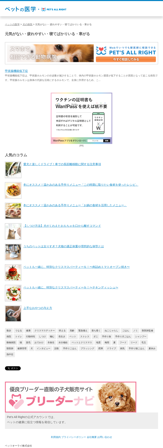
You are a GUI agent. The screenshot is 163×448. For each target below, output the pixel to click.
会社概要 (92, 437)
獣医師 (10, 348)
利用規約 (56, 437)
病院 (9, 336)
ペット (72, 336)
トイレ (18, 336)
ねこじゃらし (111, 330)
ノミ (135, 330)
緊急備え (82, 330)
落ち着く (96, 330)
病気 (122, 348)
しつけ (42, 336)
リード (134, 342)
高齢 (72, 330)
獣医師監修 (147, 330)
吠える (62, 330)
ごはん (125, 330)
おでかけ (39, 342)
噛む (52, 336)
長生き (62, 336)
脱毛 (28, 342)
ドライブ (111, 348)
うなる (18, 330)
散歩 (9, 330)
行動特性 (30, 336)
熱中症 (10, 354)
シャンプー (140, 336)
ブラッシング (87, 348)
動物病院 (11, 342)
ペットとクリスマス (82, 342)
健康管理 (21, 348)
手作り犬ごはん (123, 336)
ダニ (95, 336)
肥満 (100, 348)
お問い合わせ (104, 437)
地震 (98, 342)
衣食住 (51, 342)
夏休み (152, 348)
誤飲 (56, 348)
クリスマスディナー (44, 330)
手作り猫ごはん (137, 348)
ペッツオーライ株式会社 (18, 445)
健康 (28, 330)
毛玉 (143, 342)
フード (123, 342)
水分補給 (63, 342)
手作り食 (106, 336)
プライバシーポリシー (73, 437)
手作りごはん (70, 348)
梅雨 (107, 342)
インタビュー (43, 348)
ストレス (84, 336)
